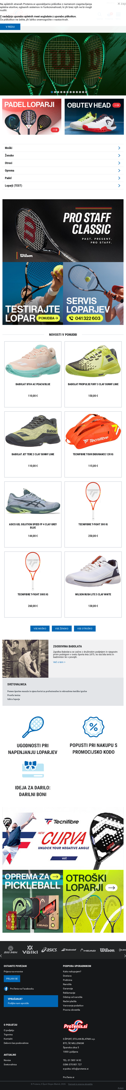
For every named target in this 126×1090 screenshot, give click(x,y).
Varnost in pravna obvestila (80, 1084)
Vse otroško (84, 628)
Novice (7, 1060)
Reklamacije (69, 992)
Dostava (67, 975)
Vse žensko (61, 628)
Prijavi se (12, 978)
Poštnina (67, 980)
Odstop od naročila (72, 997)
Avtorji (121, 1088)
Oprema (9, 170)
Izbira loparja (13, 699)
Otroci (8, 163)
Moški (8, 148)
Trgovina (8, 1034)
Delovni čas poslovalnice (16, 1043)
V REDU (10, 26)
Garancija (68, 988)
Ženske (9, 155)
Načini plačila (69, 1001)
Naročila (67, 984)
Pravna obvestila (71, 1009)
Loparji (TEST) (13, 185)
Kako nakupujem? (72, 971)
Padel (8, 178)
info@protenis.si (80, 1068)
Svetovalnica (10, 1064)
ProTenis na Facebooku (22, 988)
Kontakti (8, 1038)
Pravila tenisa (13, 695)
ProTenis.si (68, 1077)
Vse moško (40, 628)
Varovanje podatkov (73, 1005)
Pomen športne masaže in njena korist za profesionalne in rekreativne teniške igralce (47, 691)
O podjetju (9, 1030)
